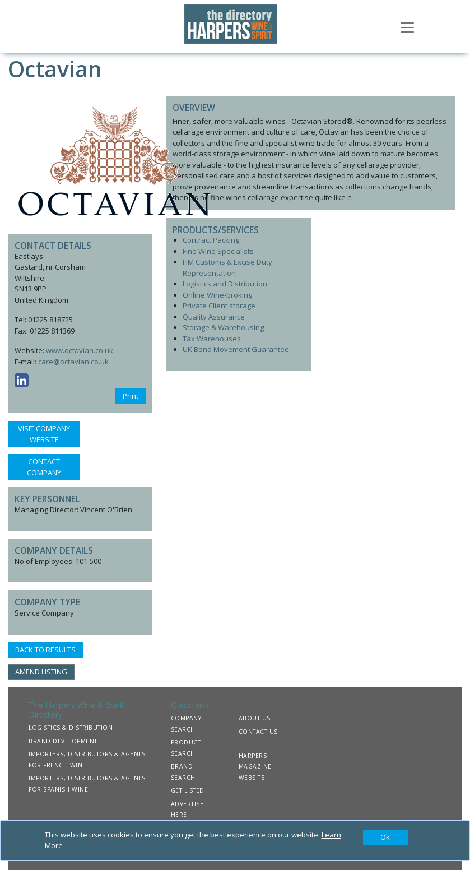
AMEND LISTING (41, 672)
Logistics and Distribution (225, 284)
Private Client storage (219, 305)
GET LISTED (187, 790)
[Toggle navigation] (407, 26)
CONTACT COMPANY (44, 467)
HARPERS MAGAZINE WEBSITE (255, 766)
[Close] (385, 837)
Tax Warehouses (212, 339)
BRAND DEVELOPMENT (63, 741)
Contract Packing (211, 240)
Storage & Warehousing (223, 327)
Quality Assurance (214, 317)
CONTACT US (258, 731)
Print (130, 396)
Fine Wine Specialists (218, 251)
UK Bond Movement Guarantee (236, 349)
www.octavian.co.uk (79, 350)
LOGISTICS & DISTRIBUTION (71, 728)
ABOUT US (255, 718)
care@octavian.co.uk (73, 362)
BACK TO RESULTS (45, 650)
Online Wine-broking (217, 295)
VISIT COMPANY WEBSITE (44, 434)
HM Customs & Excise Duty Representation (227, 267)
